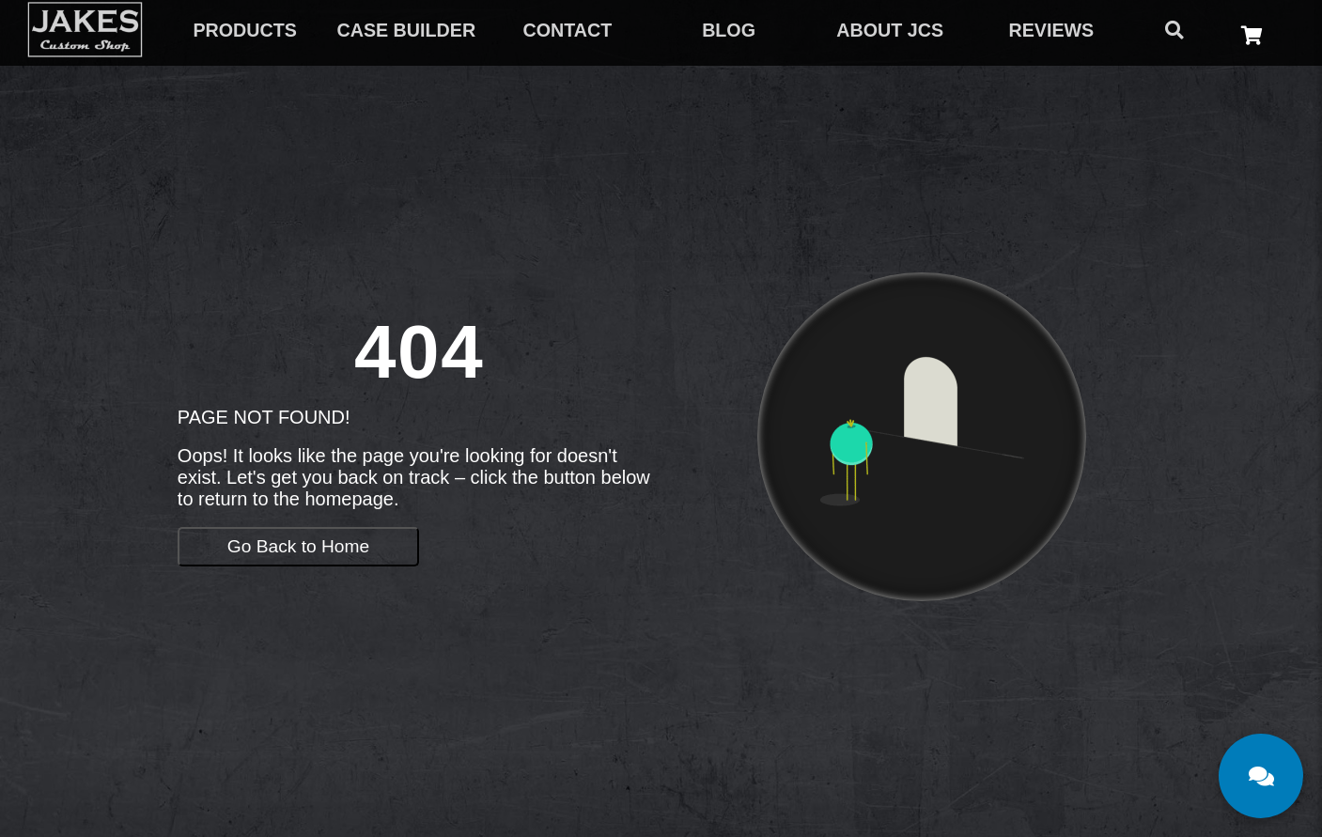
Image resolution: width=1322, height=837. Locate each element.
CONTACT (568, 30)
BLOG (728, 30)
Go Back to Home (298, 546)
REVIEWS (1051, 30)
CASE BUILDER (405, 30)
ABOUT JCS (889, 30)
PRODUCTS (244, 30)
